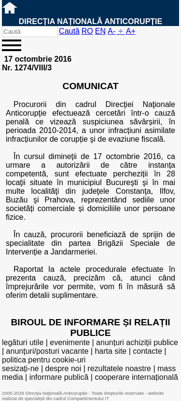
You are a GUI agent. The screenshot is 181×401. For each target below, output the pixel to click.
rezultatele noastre (119, 368)
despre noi (63, 368)
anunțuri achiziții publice (137, 342)
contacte (147, 351)
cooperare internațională (136, 377)
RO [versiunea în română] (87, 31)
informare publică (59, 377)
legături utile (22, 342)
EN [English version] (100, 31)
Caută (69, 31)
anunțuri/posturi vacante (47, 351)
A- (111, 31)
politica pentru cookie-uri (43, 360)
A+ (131, 31)
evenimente (70, 342)
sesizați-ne (20, 368)
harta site (110, 351)
